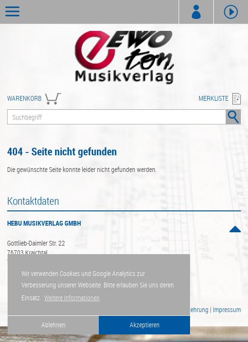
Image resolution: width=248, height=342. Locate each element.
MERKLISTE (214, 98)
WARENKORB (24, 98)
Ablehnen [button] (53, 324)
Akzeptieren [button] (145, 324)
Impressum (227, 309)
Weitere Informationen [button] (72, 297)
